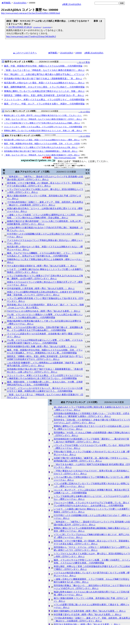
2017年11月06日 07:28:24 (20, 27)
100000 (78, 53)
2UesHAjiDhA (20, 3)
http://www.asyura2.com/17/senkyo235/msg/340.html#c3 (31, 36)
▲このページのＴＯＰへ (25, 53)
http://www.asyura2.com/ (65, 157)
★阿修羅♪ (6, 3)
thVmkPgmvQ (37, 27)
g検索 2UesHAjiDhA (71, 4)
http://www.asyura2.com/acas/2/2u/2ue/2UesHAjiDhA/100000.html (30, 13)
